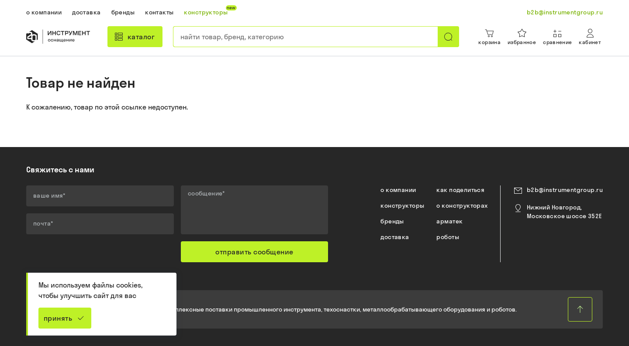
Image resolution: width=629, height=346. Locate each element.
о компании (398, 190)
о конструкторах (461, 205)
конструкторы (402, 205)
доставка (394, 237)
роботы (447, 237)
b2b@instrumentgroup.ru (565, 190)
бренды (392, 221)
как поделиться (460, 190)
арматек (449, 221)
